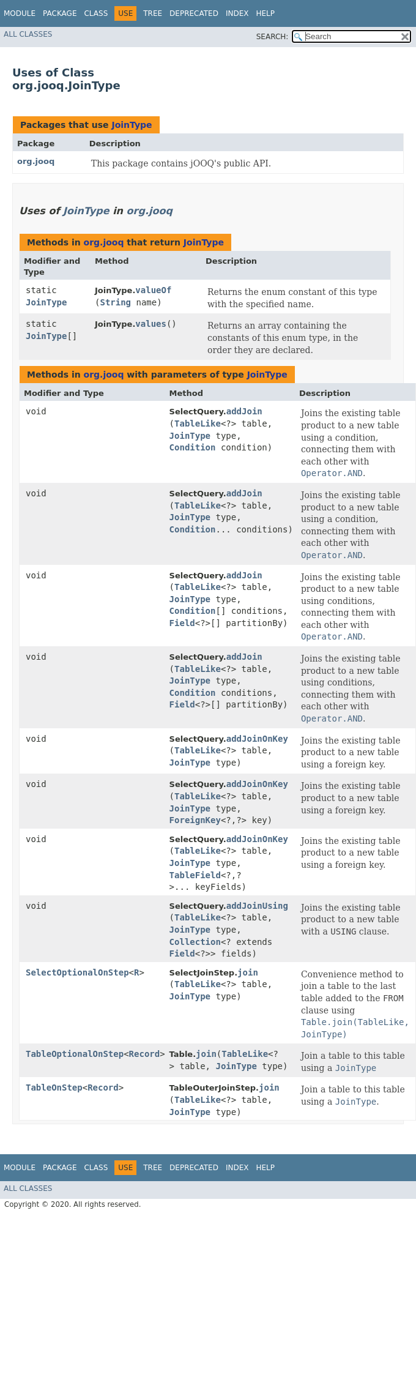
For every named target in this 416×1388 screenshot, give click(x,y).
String (115, 302)
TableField (195, 875)
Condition (192, 447)
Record (144, 1054)
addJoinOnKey (257, 739)
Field (182, 623)
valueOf (153, 290)
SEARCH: (272, 36)
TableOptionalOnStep (75, 1054)
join (247, 972)
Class (96, 13)
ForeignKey (195, 820)
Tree (152, 13)
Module (19, 13)
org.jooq (35, 161)
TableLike (197, 423)
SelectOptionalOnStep (77, 972)
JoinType (131, 125)
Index (237, 13)
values (150, 324)
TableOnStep (54, 1087)
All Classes (28, 34)
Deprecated (193, 13)
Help (265, 13)
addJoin (244, 411)
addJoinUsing (257, 906)
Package (59, 13)
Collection (195, 942)
